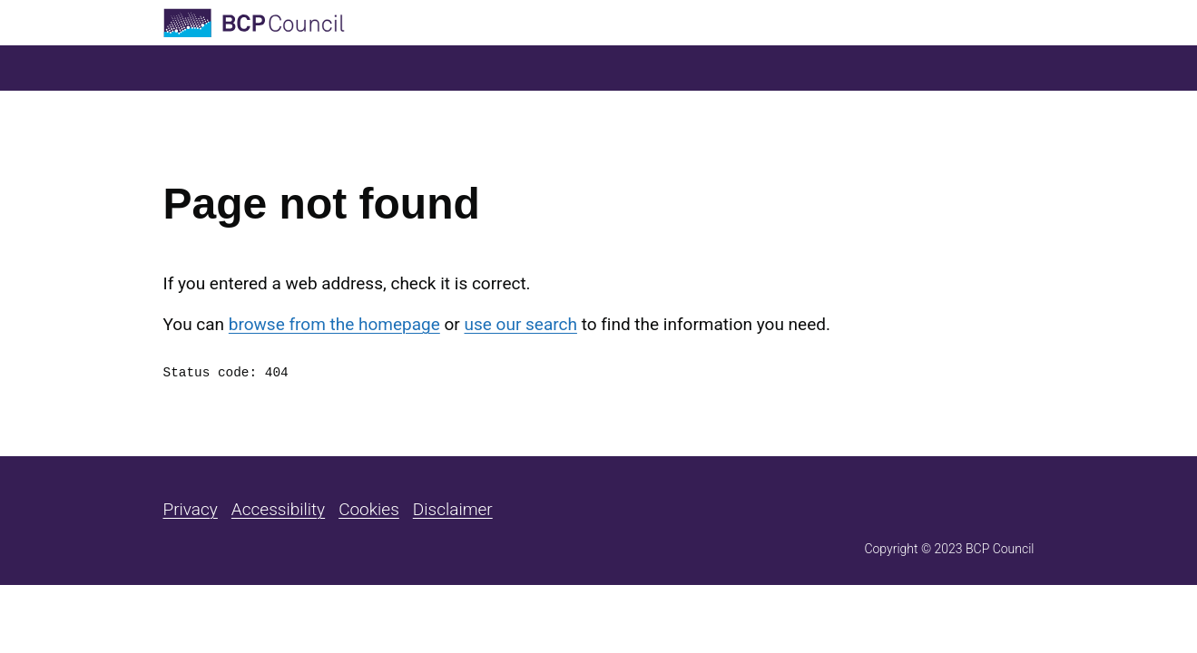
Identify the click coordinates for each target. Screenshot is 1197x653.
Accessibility (278, 509)
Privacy (190, 509)
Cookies (368, 509)
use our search (521, 324)
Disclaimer (453, 509)
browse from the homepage (334, 324)
